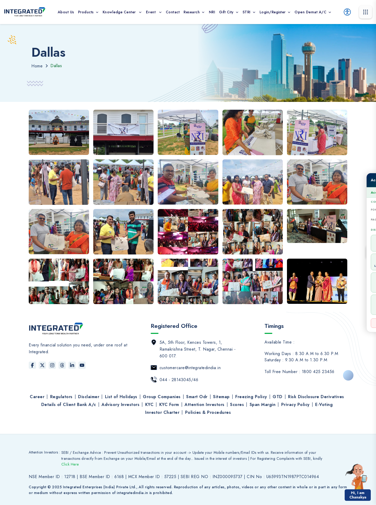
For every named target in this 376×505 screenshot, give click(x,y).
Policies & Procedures (208, 412)
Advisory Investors (120, 405)
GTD (278, 397)
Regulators (61, 397)
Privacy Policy (295, 405)
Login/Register (273, 12)
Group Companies (162, 397)
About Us (66, 12)
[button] (358, 476)
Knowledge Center (120, 12)
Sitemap (221, 397)
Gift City (226, 12)
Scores (237, 405)
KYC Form (169, 405)
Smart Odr (197, 397)
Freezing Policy (251, 397)
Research (192, 12)
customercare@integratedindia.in (190, 368)
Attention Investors (205, 405)
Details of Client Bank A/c (68, 405)
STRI (247, 12)
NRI (212, 12)
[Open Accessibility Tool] (371, 253)
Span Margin (263, 405)
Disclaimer (88, 397)
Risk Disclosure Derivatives (316, 397)
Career (37, 397)
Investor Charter (162, 412)
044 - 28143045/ (176, 380)
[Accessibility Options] (347, 12)
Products (86, 12)
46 (195, 380)
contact (173, 12)
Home (37, 66)
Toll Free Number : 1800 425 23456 (299, 372)
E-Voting (324, 405)
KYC (149, 405)
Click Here (70, 464)
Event (151, 12)
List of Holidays (121, 397)
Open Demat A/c (310, 12)
